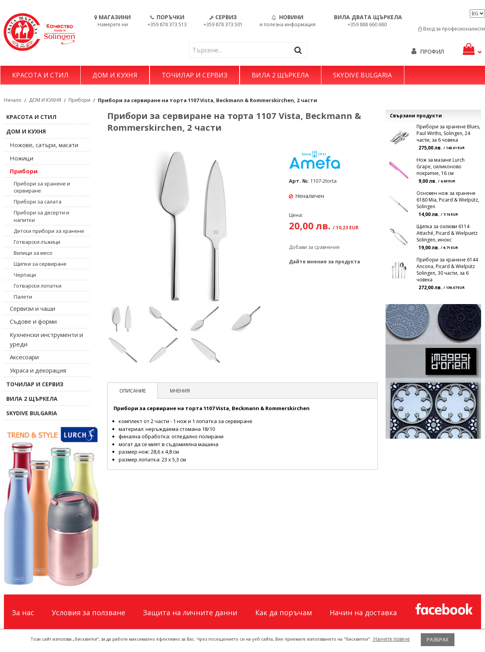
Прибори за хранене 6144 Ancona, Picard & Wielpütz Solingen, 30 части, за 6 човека (447, 269)
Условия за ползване (88, 612)
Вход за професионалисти (451, 28)
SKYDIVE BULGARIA (362, 75)
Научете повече (391, 639)
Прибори (79, 100)
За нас (23, 612)
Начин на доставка (363, 612)
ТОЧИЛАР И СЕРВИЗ (194, 75)
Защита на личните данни (190, 612)
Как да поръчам (283, 612)
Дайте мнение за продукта (324, 261)
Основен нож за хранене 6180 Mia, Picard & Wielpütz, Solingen (447, 200)
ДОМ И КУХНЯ (114, 75)
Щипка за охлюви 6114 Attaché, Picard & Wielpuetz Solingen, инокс (447, 233)
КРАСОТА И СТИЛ (40, 75)
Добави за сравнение (314, 247)
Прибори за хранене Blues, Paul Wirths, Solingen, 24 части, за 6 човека (448, 133)
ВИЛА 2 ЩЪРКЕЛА (280, 75)
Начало (13, 100)
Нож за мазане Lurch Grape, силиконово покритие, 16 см (440, 167)
